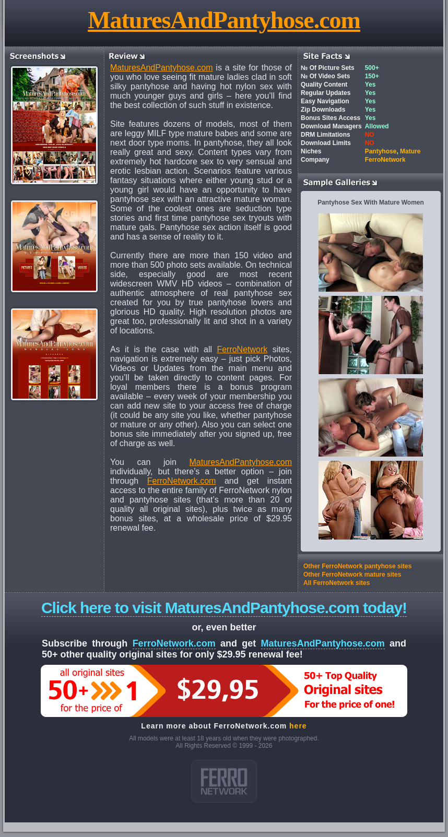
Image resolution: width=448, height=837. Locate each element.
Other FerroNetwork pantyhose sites (357, 566)
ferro (224, 781)
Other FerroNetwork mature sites (352, 574)
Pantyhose (381, 151)
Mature (410, 151)
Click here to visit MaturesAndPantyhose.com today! (224, 607)
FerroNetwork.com (181, 480)
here (298, 726)
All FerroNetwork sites (336, 583)
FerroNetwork (242, 349)
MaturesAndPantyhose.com (224, 20)
